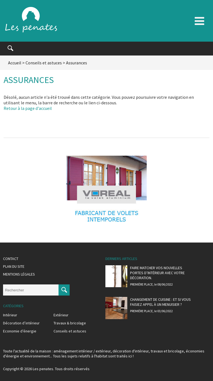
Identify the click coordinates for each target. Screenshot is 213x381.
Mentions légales (19, 274)
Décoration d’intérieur (21, 323)
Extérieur (61, 314)
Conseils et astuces (44, 62)
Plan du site (13, 266)
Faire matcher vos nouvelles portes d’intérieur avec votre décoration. (157, 272)
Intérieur (10, 314)
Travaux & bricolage (70, 323)
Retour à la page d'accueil (28, 108)
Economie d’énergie (19, 331)
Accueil (14, 62)
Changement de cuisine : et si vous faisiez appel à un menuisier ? (160, 302)
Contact (10, 258)
